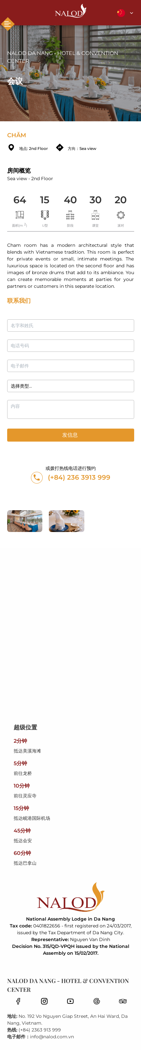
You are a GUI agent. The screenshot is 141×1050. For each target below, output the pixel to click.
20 (121, 200)
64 (19, 200)
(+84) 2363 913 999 (40, 1030)
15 (44, 200)
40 (70, 200)
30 (96, 200)
